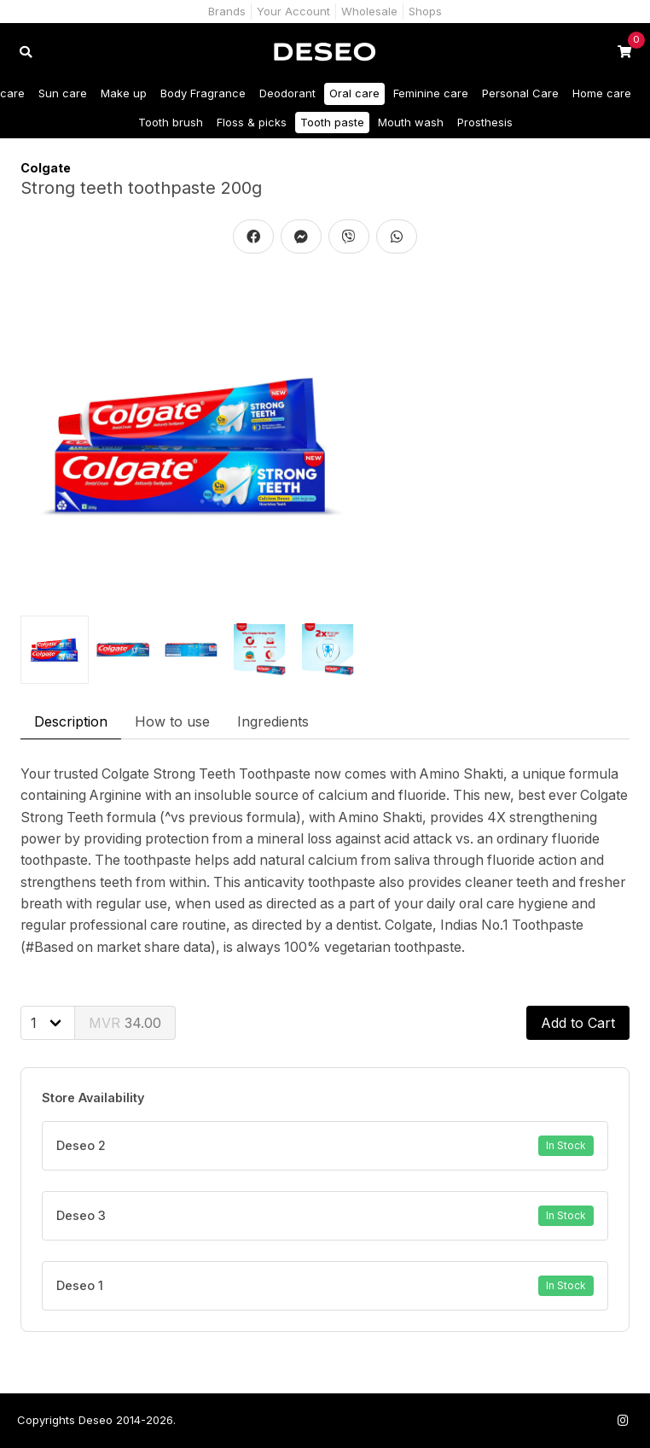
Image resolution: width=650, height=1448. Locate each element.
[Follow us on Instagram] (622, 1420)
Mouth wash (411, 122)
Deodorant (287, 93)
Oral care (354, 93)
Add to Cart (578, 1022)
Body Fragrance (203, 93)
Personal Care (520, 93)
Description (70, 721)
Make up (124, 93)
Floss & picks (252, 122)
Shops (425, 11)
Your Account (293, 11)
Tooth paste (332, 122)
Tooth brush (170, 122)
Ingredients (273, 721)
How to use (172, 721)
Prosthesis (485, 122)
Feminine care (430, 93)
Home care (601, 93)
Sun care (62, 93)
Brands (227, 11)
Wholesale (369, 11)
